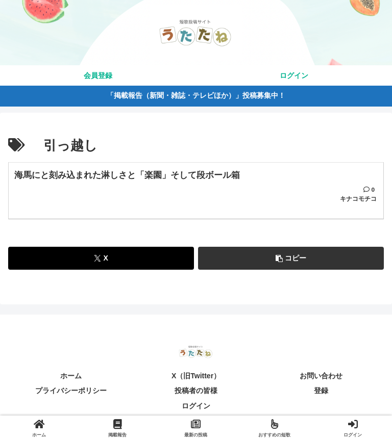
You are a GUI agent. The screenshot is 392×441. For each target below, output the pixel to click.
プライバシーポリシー (71, 394)
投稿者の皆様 (196, 394)
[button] (291, 261)
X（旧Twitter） (196, 379)
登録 (321, 394)
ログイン (196, 408)
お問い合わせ (321, 379)
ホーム (71, 379)
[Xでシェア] (101, 261)
